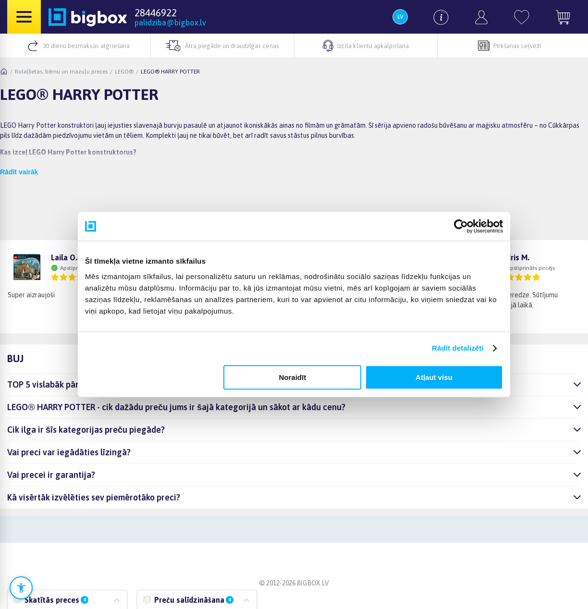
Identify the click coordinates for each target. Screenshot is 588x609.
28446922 (156, 12)
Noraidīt (292, 377)
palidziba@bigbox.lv (170, 22)
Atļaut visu (434, 377)
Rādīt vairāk (19, 172)
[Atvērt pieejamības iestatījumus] (21, 587)
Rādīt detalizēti (457, 348)
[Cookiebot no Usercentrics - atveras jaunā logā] (461, 226)
